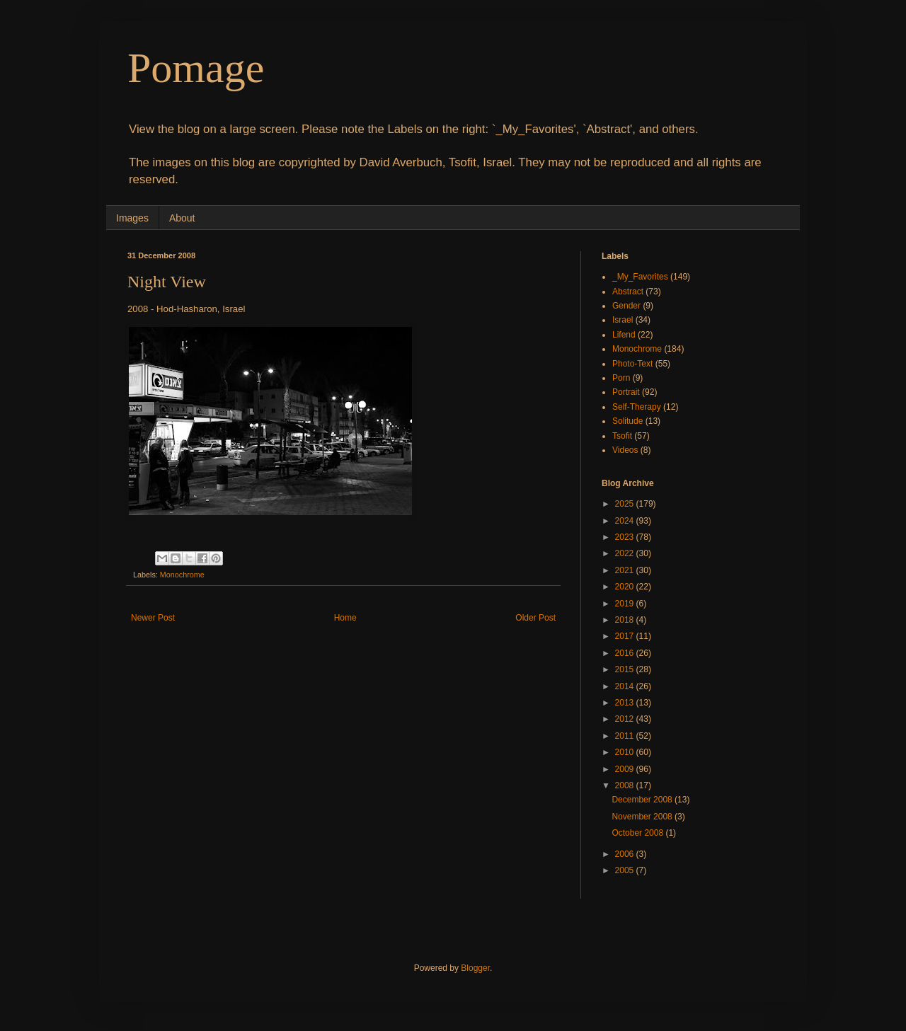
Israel (622, 320)
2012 (625, 719)
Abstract (627, 291)
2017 (625, 636)
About (182, 218)
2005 (625, 870)
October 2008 (638, 833)
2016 (625, 653)
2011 (625, 736)
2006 (625, 854)
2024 (625, 521)
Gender (626, 306)
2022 (625, 553)
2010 (625, 752)
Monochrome (182, 574)
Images (132, 218)
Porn (621, 378)
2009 (625, 769)
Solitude (627, 421)
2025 (625, 504)
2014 (625, 686)
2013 (625, 703)
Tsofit (622, 436)
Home (345, 618)
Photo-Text (632, 364)
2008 (625, 785)
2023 (625, 537)
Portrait (626, 392)
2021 (625, 570)
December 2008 (643, 800)
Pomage (195, 68)
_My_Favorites (640, 277)
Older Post (535, 618)
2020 (625, 587)
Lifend (624, 335)
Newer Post (153, 618)
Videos (625, 450)
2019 (625, 604)
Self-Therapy (636, 407)
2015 (625, 669)
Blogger (475, 968)
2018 (625, 620)
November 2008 (643, 817)
